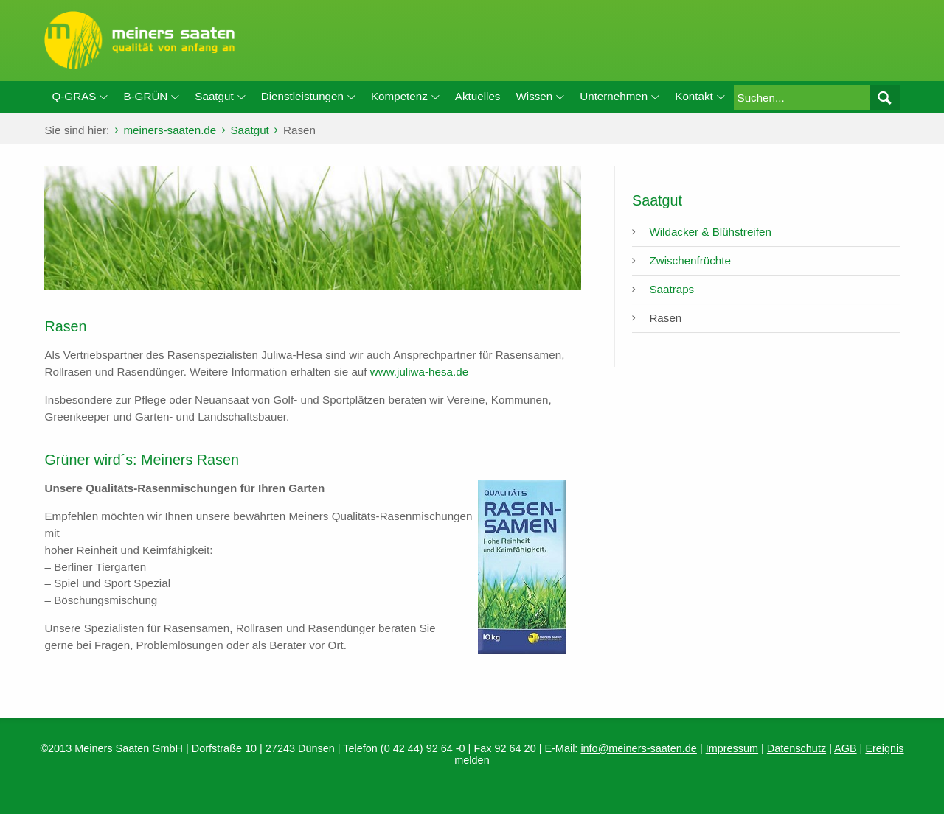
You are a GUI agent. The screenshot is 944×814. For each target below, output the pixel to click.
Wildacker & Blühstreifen (710, 231)
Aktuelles (478, 96)
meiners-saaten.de (169, 130)
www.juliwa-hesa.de (419, 371)
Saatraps (671, 289)
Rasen (665, 318)
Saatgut (249, 130)
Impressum (732, 748)
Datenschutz (796, 748)
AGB (845, 748)
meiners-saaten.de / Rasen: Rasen (471, 40)
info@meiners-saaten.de (638, 748)
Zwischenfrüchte (690, 260)
